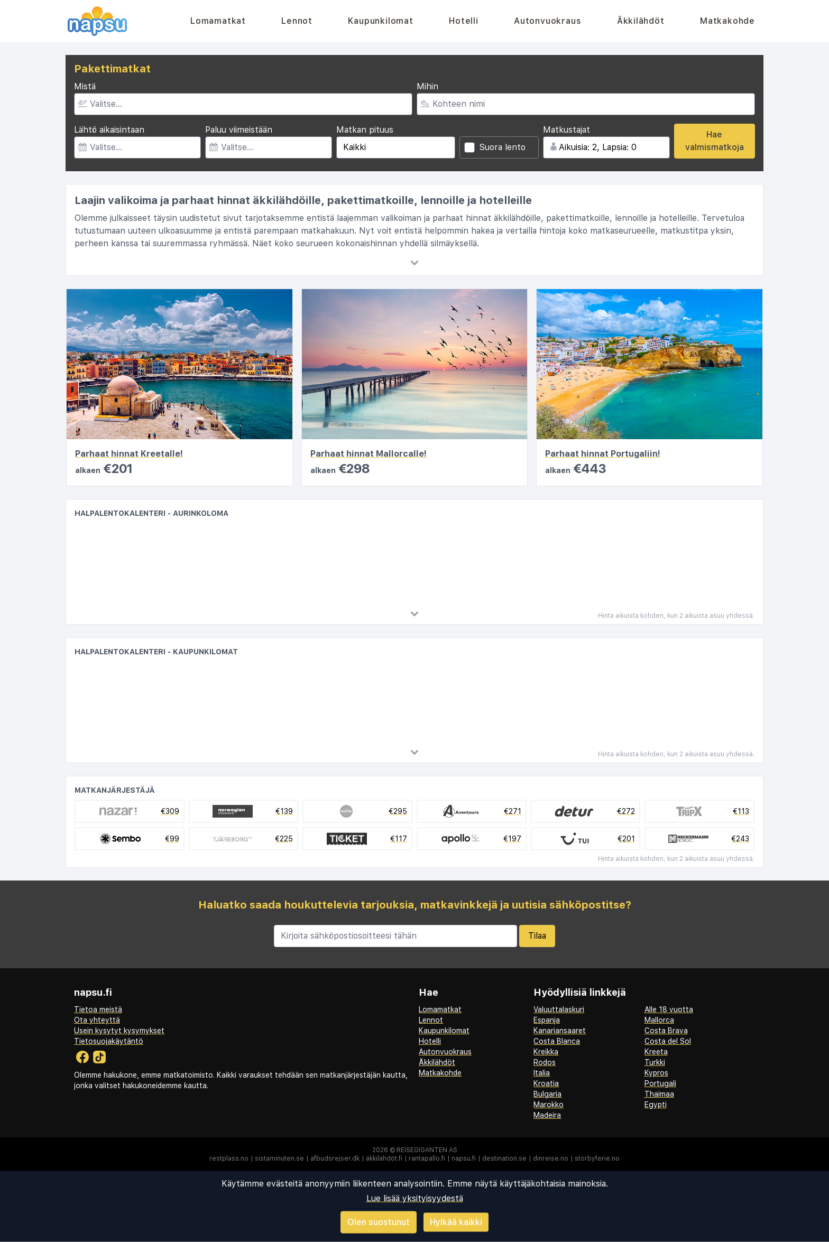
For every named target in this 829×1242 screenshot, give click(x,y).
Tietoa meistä (98, 1009)
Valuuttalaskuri (558, 1009)
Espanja (546, 1020)
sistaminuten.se (279, 1158)
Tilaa (537, 936)
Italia (541, 1073)
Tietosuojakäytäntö (108, 1041)
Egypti (655, 1104)
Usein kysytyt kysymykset (119, 1030)
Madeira (547, 1115)
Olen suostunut (378, 1222)
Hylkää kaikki (456, 1222)
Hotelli (463, 21)
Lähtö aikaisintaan (109, 130)
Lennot (296, 21)
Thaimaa (659, 1094)
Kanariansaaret (559, 1030)
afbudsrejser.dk (335, 1158)
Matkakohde (727, 21)
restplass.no (228, 1158)
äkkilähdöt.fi (384, 1158)
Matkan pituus (364, 130)
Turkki (654, 1062)
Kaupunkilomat (380, 21)
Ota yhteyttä (97, 1020)
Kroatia (546, 1083)
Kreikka (545, 1052)
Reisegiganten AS (427, 1150)
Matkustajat (566, 130)
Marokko (548, 1104)
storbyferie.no (597, 1158)
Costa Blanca (556, 1041)
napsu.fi (464, 1158)
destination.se (504, 1158)
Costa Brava (666, 1030)
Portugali (660, 1083)
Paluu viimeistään (238, 130)
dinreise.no (550, 1158)
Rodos (544, 1062)
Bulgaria (547, 1094)
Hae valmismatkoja (714, 140)
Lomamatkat (218, 21)
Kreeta (656, 1052)
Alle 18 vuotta (668, 1009)
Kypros (656, 1073)
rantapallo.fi (427, 1158)
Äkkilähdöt (641, 21)
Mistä (85, 86)
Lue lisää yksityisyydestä (414, 1198)
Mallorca (659, 1020)
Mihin (427, 86)
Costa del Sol (667, 1041)
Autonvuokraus (547, 21)
